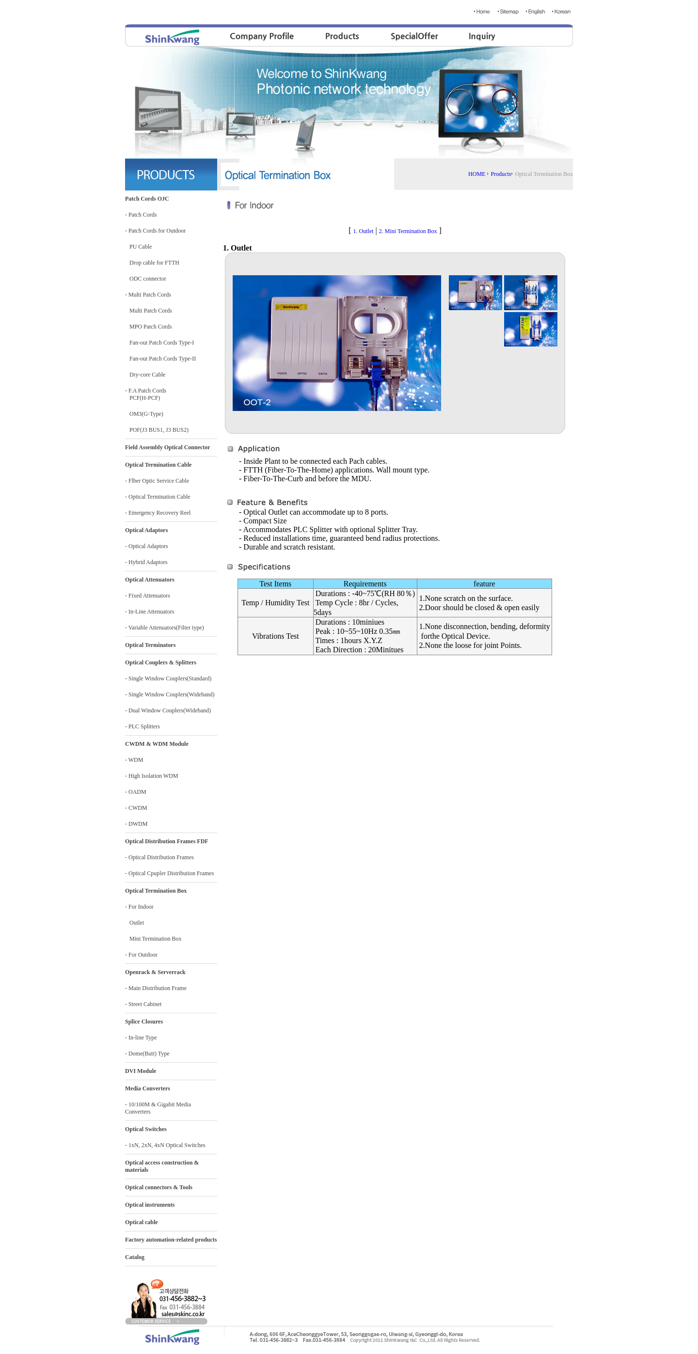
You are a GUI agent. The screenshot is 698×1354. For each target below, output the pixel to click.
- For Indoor (139, 906)
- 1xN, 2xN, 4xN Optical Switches (165, 1145)
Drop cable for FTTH (152, 262)
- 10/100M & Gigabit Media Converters (158, 1108)
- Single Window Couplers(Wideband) (169, 694)
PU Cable (138, 246)
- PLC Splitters (142, 726)
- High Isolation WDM (151, 775)
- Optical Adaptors (146, 546)
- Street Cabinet (143, 1004)
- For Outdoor (141, 954)
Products (501, 174)
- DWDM (136, 823)
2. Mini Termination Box (408, 231)
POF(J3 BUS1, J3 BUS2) (157, 429)
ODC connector (145, 278)
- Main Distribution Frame (156, 988)
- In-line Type (141, 1037)
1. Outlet (363, 231)
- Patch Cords (141, 214)
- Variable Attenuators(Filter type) (164, 627)
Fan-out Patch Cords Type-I (159, 342)
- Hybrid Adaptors (146, 562)
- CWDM (136, 807)
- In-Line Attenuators (149, 611)
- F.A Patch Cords (145, 390)
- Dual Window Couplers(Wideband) (168, 710)
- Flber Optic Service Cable (157, 480)
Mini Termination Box (153, 938)
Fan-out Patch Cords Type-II (160, 358)
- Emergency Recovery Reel (157, 512)
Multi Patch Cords (148, 310)
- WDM (134, 759)
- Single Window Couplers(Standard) (168, 678)
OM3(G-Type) (144, 413)
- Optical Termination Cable (157, 496)
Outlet (134, 922)
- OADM (135, 791)
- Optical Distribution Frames (159, 857)
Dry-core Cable (145, 374)
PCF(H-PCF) (142, 397)
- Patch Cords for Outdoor (155, 230)
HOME (476, 174)
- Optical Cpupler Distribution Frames (169, 873)
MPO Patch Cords (148, 326)
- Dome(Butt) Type (147, 1053)
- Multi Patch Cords (148, 294)
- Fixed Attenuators (147, 595)
